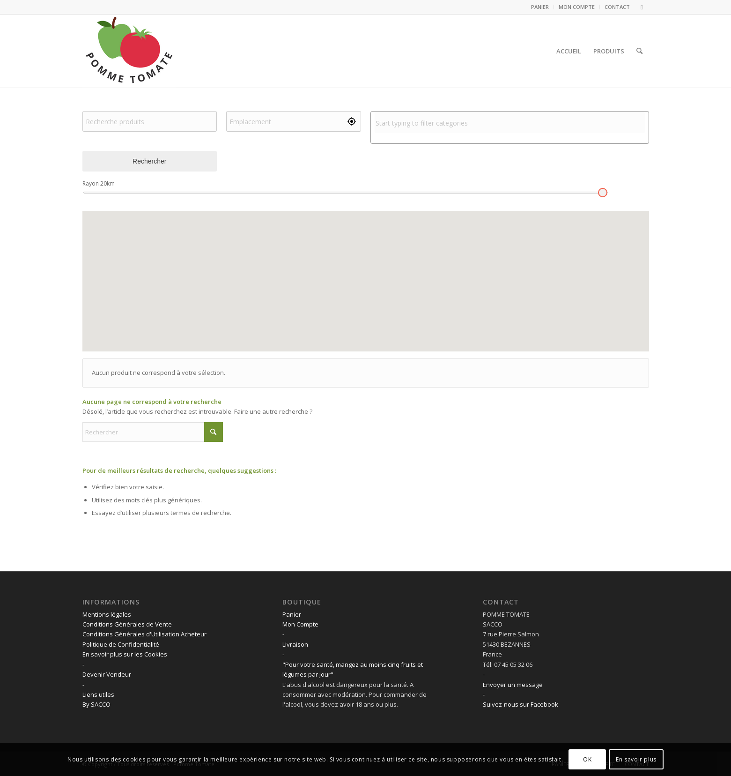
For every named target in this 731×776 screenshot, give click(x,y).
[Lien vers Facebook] (642, 7)
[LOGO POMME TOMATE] (129, 51)
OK (587, 759)
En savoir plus (636, 759)
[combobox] (510, 122)
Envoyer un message (513, 684)
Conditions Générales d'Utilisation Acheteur (144, 634)
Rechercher (149, 161)
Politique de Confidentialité (120, 644)
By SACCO (96, 704)
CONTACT (617, 6)
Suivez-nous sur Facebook (520, 704)
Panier (291, 614)
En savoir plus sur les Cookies (124, 654)
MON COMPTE (577, 6)
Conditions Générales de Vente (127, 624)
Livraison (295, 644)
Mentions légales (106, 614)
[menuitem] (540, 7)
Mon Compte (300, 624)
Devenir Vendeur (106, 674)
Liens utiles (98, 694)
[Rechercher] (639, 51)
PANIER (540, 6)
